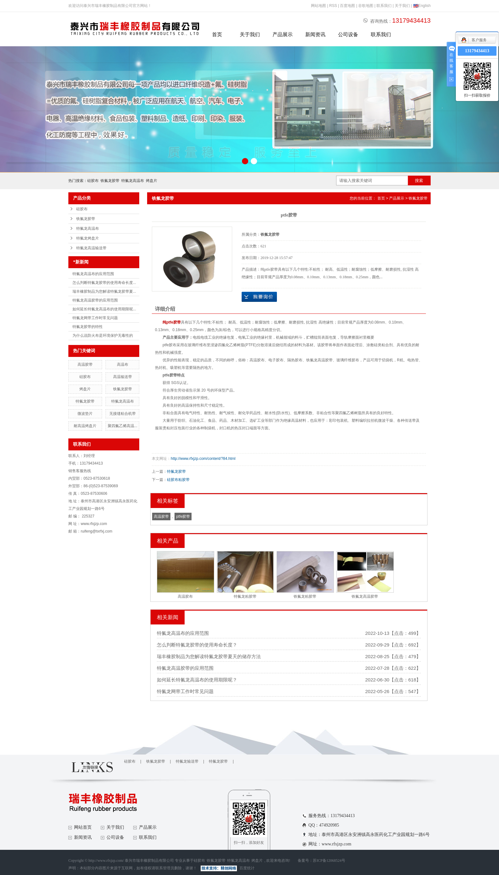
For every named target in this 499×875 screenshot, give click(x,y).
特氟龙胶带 (85, 401)
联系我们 (384, 5)
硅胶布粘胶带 (178, 479)
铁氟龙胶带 (109, 180)
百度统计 (247, 868)
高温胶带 (85, 364)
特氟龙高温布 (132, 180)
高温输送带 (122, 377)
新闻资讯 (315, 34)
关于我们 (402, 5)
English (422, 5)
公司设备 (348, 34)
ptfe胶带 (183, 516)
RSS (333, 5)
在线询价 (259, 297)
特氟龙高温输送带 (91, 248)
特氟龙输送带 (187, 761)
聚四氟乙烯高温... (122, 426)
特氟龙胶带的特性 (87, 327)
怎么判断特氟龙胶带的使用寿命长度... (104, 282)
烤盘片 (151, 180)
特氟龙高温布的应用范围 (93, 274)
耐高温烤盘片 (85, 426)
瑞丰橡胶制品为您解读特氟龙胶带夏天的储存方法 (209, 656)
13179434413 (477, 50)
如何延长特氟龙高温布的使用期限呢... (104, 309)
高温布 (122, 364)
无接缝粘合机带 (122, 413)
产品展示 (282, 34)
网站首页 (83, 827)
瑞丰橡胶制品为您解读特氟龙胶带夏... (104, 291)
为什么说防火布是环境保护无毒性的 (102, 335)
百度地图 (347, 5)
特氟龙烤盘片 (87, 238)
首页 (217, 34)
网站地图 (318, 5)
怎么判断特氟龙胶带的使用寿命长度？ (197, 644)
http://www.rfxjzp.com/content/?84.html (203, 458)
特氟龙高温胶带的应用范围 (95, 300)
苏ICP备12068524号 (329, 860)
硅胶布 (93, 180)
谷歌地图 (365, 5)
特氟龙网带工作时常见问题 (95, 318)
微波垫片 (85, 413)
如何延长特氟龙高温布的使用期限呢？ (197, 679)
